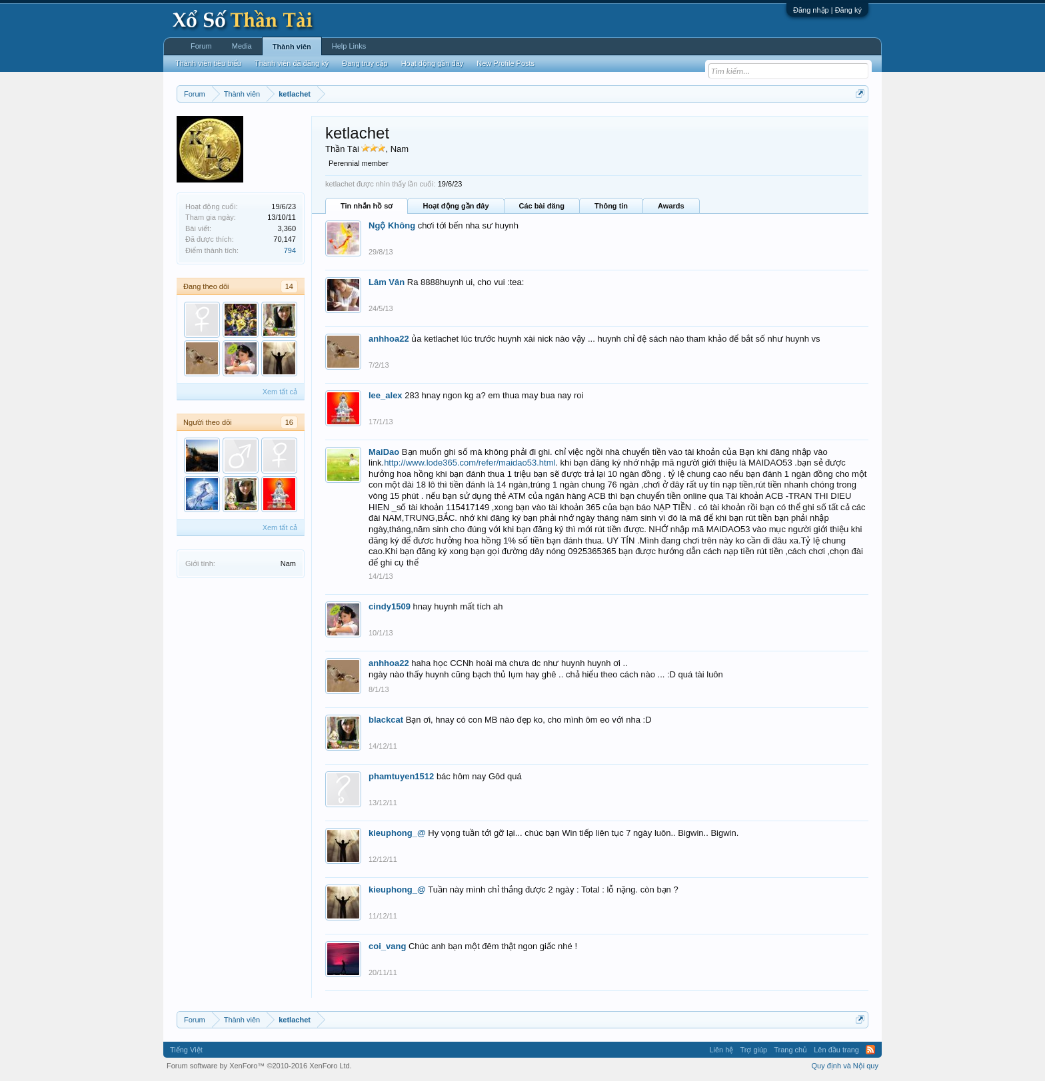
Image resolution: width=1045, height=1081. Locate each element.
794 (290, 250)
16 (289, 422)
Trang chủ (790, 1050)
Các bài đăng (541, 206)
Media (242, 46)
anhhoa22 (389, 339)
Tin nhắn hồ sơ (367, 206)
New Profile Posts (505, 63)
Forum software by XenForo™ (259, 1066)
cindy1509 (390, 606)
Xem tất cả (280, 392)
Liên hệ (721, 1050)
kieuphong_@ (397, 833)
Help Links (349, 46)
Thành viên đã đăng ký (292, 63)
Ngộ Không (392, 225)
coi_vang (387, 946)
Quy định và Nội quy (845, 1066)
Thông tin (611, 206)
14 (289, 286)
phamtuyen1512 (401, 776)
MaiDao (384, 452)
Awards (671, 206)
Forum (201, 46)
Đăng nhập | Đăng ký (827, 10)
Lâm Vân (387, 282)
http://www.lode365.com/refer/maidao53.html (469, 463)
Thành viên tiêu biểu (208, 63)
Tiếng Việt (186, 1050)
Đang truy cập (364, 63)
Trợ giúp (753, 1050)
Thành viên (292, 47)
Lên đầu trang (836, 1050)
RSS (870, 1049)
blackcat (386, 720)
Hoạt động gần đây (456, 206)
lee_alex (386, 395)
